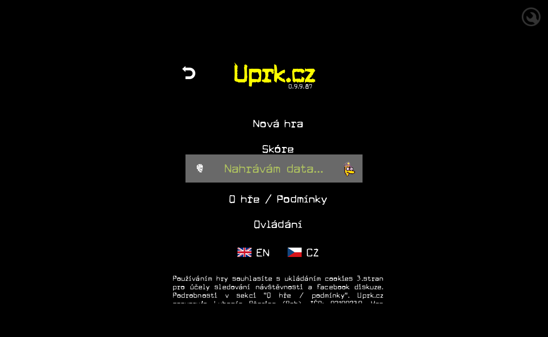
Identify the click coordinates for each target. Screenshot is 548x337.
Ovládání (278, 224)
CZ (303, 253)
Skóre (278, 149)
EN (253, 253)
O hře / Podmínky (278, 199)
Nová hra (278, 124)
